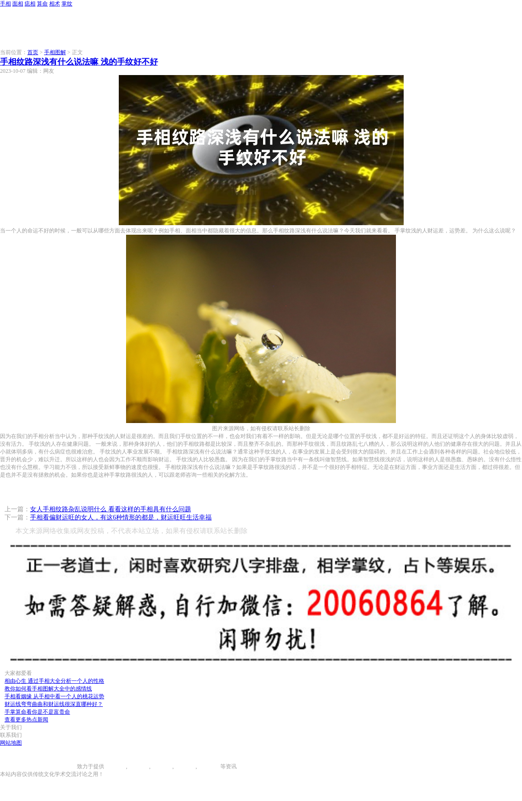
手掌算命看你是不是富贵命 (37, 712)
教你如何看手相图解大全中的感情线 (48, 688)
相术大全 (209, 766)
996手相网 (64, 766)
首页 (32, 52)
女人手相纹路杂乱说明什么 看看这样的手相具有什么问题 (110, 509)
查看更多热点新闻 (26, 719)
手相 (5, 3)
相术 (54, 3)
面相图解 (138, 766)
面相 (17, 3)
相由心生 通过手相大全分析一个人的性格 (54, 681)
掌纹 (66, 3)
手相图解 (55, 52)
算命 (42, 3)
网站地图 (11, 743)
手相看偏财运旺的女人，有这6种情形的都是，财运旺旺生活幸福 (121, 517)
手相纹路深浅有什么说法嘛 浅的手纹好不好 (79, 61)
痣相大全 (161, 766)
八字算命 (185, 766)
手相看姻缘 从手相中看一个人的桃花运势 (54, 696)
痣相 (30, 3)
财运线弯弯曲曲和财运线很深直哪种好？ (54, 704)
